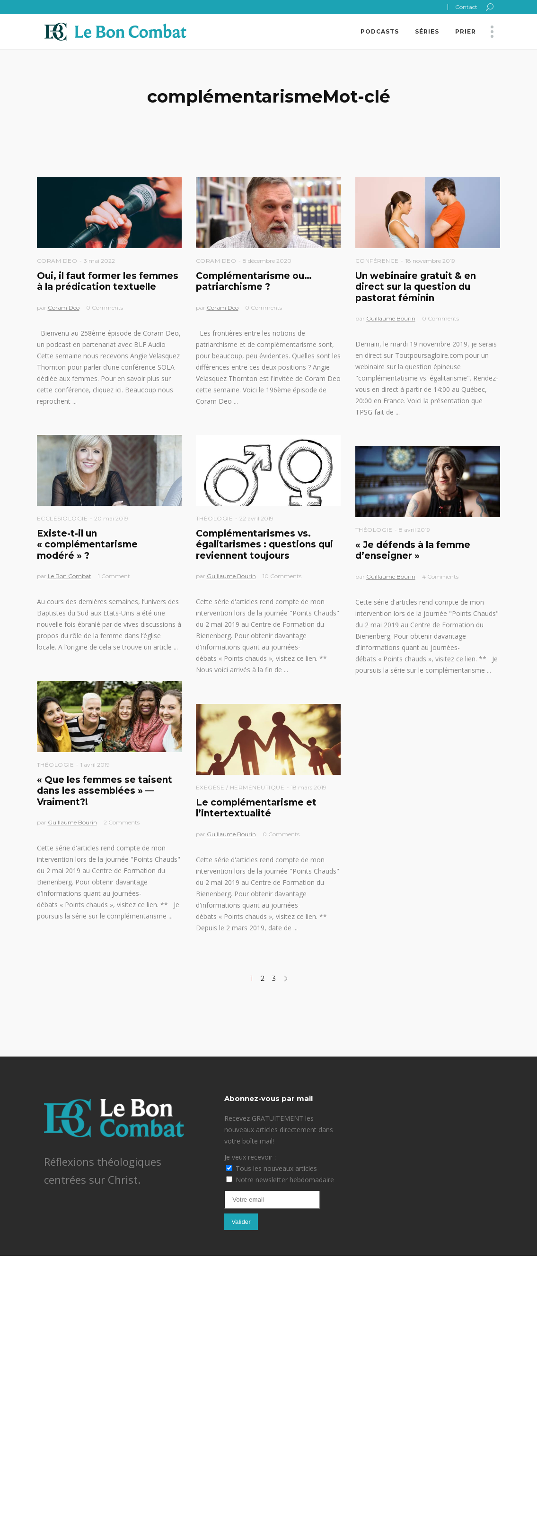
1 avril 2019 (95, 764)
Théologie (214, 518)
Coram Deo (57, 260)
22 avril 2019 (256, 518)
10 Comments (282, 576)
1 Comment (114, 576)
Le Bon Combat (69, 576)
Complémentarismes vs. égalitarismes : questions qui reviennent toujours (264, 544)
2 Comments (122, 822)
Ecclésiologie (62, 518)
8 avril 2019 (414, 529)
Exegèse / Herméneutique (240, 787)
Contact (466, 6)
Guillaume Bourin (390, 318)
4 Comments (440, 576)
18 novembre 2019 (430, 260)
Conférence (377, 260)
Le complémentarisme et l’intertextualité (256, 808)
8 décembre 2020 (267, 260)
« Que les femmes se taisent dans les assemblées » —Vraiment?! (104, 790)
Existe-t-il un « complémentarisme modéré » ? (87, 544)
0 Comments (104, 307)
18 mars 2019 (308, 787)
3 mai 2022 (99, 260)
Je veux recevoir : (250, 1156)
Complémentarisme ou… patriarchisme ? (254, 281)
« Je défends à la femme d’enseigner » (412, 550)
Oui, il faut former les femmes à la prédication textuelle (107, 281)
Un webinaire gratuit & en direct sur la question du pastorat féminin (415, 286)
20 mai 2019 (111, 518)
